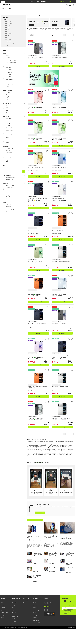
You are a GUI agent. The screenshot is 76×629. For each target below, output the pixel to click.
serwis (7, 1)
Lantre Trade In (14, 623)
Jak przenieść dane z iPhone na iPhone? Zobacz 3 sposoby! (37, 574)
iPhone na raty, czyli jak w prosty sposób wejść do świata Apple (51, 540)
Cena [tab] (4, 163)
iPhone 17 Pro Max (36, 602)
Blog (2, 602)
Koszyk (24, 602)
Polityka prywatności (4, 614)
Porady (29, 536)
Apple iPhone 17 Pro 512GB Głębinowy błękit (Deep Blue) (61, 358)
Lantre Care (14, 612)
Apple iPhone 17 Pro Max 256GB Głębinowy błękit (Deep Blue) (37, 198)
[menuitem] (5, 8)
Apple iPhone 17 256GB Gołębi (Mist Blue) (61, 167)
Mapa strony (3, 615)
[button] (70, 5)
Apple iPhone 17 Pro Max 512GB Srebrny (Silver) (60, 422)
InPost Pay (13, 604)
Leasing (13, 607)
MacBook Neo (35, 609)
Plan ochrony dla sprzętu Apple (15, 614)
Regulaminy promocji (4, 612)
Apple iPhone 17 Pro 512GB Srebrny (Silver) (61, 390)
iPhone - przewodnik (42, 509)
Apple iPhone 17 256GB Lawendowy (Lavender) (38, 358)
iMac (34, 614)
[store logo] (7, 5)
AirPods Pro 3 (35, 607)
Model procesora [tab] (6, 144)
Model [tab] (4, 51)
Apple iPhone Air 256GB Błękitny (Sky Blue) (61, 294)
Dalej (74, 20)
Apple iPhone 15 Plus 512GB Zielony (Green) (37, 135)
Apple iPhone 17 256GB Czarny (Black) (36, 55)
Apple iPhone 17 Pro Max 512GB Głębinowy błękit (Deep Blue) (37, 326)
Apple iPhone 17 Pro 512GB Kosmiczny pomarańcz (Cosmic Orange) (36, 390)
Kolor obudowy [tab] (6, 114)
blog (10, 1)
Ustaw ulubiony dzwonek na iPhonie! (66, 495)
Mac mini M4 (35, 615)
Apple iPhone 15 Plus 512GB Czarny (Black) (61, 55)
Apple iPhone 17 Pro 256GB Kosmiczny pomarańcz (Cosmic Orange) (36, 294)
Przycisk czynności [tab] (7, 155)
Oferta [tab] (4, 200)
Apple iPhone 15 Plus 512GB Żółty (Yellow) (37, 167)
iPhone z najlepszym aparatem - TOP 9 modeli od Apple (53, 566)
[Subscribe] (74, 608)
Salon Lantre (3, 604)
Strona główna (4, 11)
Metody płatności (15, 602)
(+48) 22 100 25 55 (71, 1)
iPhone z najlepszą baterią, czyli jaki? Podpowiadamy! (53, 574)
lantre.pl (8, 627)
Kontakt (2, 617)
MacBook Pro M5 (36, 612)
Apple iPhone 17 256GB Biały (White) (59, 198)
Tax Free (13, 610)
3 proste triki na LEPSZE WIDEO (51, 495)
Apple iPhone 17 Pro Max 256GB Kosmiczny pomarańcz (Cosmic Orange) (61, 230)
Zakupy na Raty (14, 609)
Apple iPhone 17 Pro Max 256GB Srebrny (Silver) (60, 262)
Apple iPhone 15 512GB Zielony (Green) (60, 135)
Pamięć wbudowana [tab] (7, 88)
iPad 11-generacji (36, 620)
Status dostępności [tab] (7, 173)
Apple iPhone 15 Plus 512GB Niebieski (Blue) (61, 104)
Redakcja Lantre (62, 544)
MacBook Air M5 (36, 610)
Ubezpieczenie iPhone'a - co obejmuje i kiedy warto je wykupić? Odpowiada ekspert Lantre (67, 541)
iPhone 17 (34, 604)
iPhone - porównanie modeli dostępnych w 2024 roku (70, 558)
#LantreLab (14, 621)
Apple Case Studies (15, 616)
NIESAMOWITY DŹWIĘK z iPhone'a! (36, 495)
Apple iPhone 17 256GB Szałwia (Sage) (36, 262)
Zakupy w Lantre (4, 609)
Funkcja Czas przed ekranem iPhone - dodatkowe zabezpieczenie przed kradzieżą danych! (37, 583)
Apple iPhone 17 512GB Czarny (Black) (60, 326)
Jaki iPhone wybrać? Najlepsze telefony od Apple (33, 540)
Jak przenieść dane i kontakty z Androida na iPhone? (37, 566)
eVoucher (13, 618)
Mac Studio (35, 617)
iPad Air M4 (35, 619)
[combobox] (41, 5)
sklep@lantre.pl (61, 1)
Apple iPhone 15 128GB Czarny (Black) (36, 422)
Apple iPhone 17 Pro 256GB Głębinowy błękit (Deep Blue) (38, 230)
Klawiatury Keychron (36, 622)
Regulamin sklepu (4, 610)
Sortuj (43, 33)
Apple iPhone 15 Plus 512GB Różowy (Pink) (37, 104)
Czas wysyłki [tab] (5, 181)
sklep (3, 1)
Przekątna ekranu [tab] (7, 101)
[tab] (51, 463)
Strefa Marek (3, 607)
